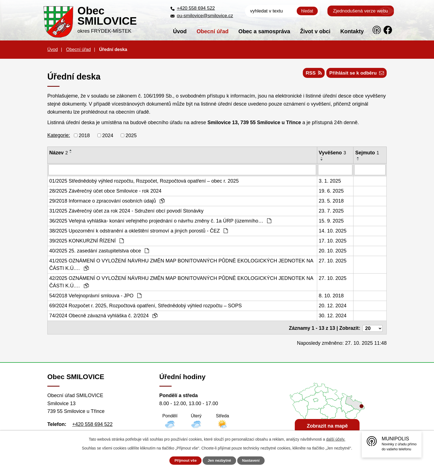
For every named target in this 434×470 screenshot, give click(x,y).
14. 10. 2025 (333, 230)
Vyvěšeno (332, 152)
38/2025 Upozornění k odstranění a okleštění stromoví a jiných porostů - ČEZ (138, 230)
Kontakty (352, 31)
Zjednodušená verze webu (360, 11)
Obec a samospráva (264, 31)
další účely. (335, 439)
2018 (84, 135)
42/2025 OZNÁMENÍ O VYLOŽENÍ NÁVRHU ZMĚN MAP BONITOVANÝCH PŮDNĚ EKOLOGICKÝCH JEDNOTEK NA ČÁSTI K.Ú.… (181, 281)
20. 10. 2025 (333, 250)
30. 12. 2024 (333, 315)
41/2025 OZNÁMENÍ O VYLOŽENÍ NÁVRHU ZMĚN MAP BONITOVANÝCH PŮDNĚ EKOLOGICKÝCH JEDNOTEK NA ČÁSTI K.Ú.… (181, 264)
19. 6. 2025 (331, 190)
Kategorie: (58, 135)
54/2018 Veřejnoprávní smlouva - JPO (95, 295)
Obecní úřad (212, 31)
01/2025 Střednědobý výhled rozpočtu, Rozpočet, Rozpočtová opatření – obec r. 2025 (144, 180)
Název (58, 152)
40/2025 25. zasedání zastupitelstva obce (99, 250)
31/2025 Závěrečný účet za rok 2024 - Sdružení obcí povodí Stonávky (126, 210)
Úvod (180, 31)
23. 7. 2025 (331, 210)
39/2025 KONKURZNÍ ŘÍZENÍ (86, 240)
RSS (310, 74)
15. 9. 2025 (331, 220)
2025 (131, 135)
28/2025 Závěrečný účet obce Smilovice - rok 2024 (105, 190)
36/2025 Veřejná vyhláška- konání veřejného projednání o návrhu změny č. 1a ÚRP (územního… (160, 220)
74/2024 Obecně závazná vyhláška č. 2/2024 (103, 315)
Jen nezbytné (219, 460)
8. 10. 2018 (331, 295)
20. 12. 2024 (333, 305)
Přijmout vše (183, 460)
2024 (107, 135)
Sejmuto (367, 152)
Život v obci (315, 31)
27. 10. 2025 (333, 260)
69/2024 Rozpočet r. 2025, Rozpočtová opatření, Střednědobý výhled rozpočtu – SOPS (145, 305)
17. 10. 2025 (333, 240)
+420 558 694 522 (196, 8)
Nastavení (253, 460)
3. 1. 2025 (330, 180)
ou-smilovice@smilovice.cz (205, 15)
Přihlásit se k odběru (355, 74)
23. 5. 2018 (331, 200)
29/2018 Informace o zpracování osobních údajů (107, 200)
